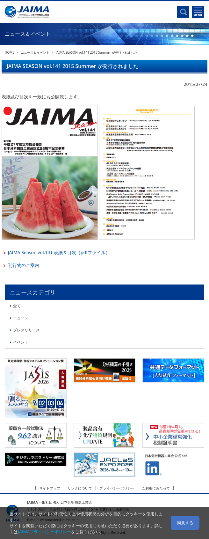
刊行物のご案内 (23, 265)
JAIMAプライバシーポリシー (44, 532)
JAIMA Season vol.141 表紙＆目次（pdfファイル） (59, 252)
